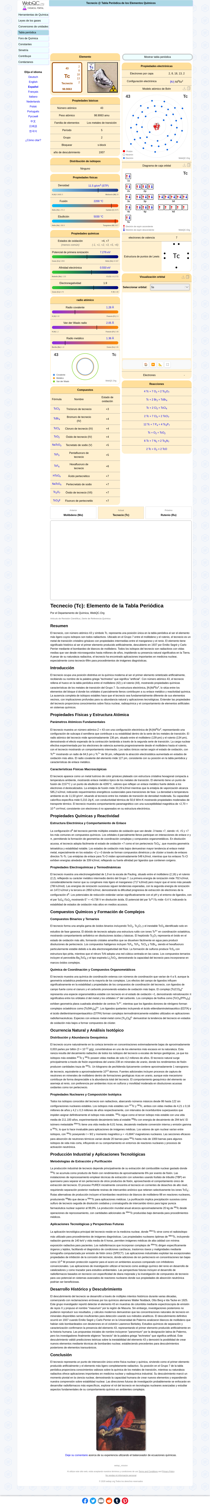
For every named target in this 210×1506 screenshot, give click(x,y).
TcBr (56, 418)
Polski (33, 106)
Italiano (33, 96)
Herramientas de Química (33, 14)
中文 (33, 121)
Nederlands (33, 101)
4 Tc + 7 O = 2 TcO (156, 391)
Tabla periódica (27, 32)
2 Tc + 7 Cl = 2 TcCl (156, 416)
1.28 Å (110, 307)
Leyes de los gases (29, 20)
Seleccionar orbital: (135, 287)
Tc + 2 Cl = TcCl (156, 407)
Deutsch (33, 77)
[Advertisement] (121, 30)
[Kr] (172, 81)
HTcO (57, 475)
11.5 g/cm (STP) (98, 185)
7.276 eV (105, 252)
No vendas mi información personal (120, 1475)
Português (33, 111)
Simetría (23, 50)
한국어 (33, 131)
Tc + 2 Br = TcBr (156, 399)
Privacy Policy (168, 1471)
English (33, 81)
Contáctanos (25, 62)
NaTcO (56, 444)
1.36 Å (110, 338)
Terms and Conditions (148, 1471)
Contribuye (24, 56)
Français (33, 91)
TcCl (57, 408)
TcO (57, 436)
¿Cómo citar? (33, 140)
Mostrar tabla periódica (157, 57)
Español (33, 86)
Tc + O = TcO (157, 432)
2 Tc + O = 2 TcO (156, 449)
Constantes (25, 44)
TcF (56, 454)
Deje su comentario (76, 1455)
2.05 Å (110, 322)
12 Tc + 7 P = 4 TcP (157, 424)
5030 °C (98, 216)
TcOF (57, 500)
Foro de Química (28, 38)
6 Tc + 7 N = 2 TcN (156, 440)
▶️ (153, 364)
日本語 (33, 126)
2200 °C (98, 201)
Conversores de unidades (33, 26)
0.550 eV (105, 267)
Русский (33, 116)
